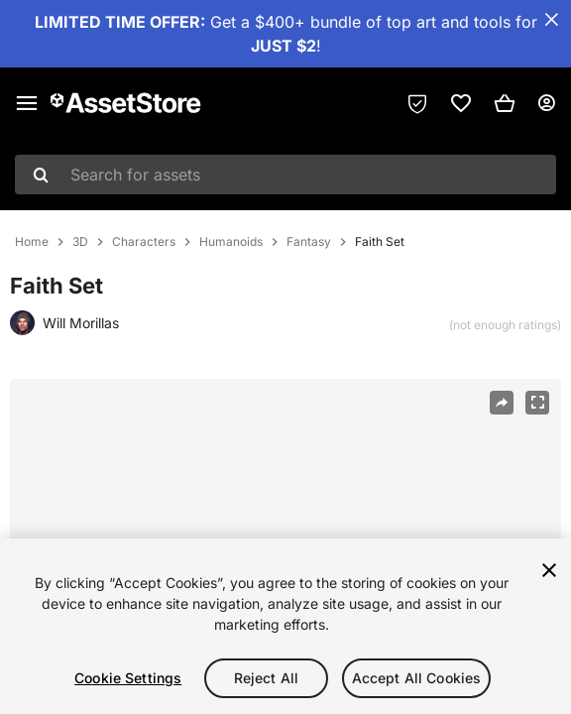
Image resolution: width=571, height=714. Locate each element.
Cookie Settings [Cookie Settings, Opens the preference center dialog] (127, 677)
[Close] (549, 570)
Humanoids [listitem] (231, 242)
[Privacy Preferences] (417, 103)
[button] (504, 103)
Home (32, 242)
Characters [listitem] (143, 242)
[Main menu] (27, 103)
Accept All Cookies (417, 677)
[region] (285, 626)
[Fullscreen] (537, 403)
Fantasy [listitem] (308, 242)
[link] (461, 103)
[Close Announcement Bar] (551, 20)
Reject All (266, 677)
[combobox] (285, 174)
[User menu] (546, 103)
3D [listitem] (80, 242)
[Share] (502, 403)
